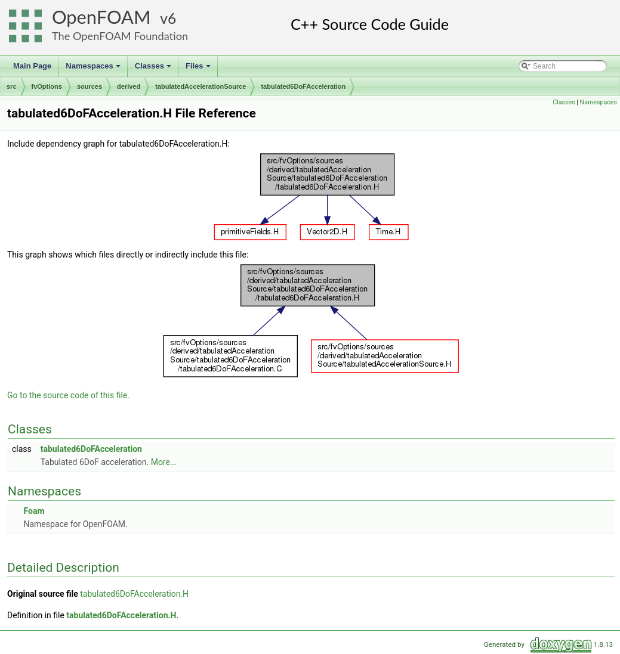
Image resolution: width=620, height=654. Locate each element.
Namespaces (94, 69)
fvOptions (47, 86)
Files (199, 69)
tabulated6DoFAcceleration (303, 86)
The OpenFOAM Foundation (120, 35)
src (12, 86)
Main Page (32, 65)
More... (164, 462)
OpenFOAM (101, 17)
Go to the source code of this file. (68, 395)
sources (89, 86)
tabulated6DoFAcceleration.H (134, 594)
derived (128, 86)
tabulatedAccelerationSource (200, 86)
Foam (33, 511)
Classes (154, 69)
